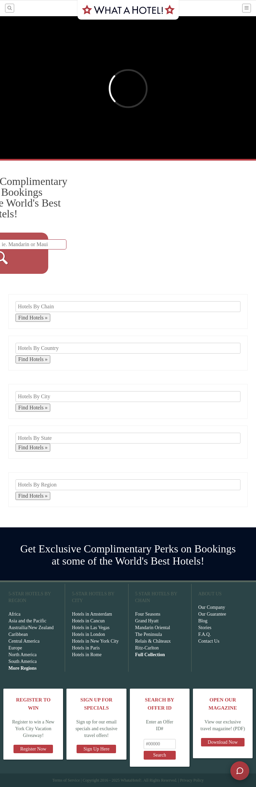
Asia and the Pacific (27, 620)
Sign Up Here (96, 749)
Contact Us (209, 641)
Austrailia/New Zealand (31, 627)
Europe (15, 647)
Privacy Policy (192, 780)
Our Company (211, 607)
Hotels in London (88, 634)
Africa (14, 614)
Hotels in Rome (87, 654)
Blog (202, 620)
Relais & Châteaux (153, 641)
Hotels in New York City (95, 641)
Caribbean (18, 634)
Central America (23, 641)
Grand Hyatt (147, 620)
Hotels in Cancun (88, 620)
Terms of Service (66, 780)
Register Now (33, 749)
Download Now (223, 742)
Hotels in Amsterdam (92, 614)
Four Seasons (148, 614)
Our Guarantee (212, 614)
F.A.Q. (204, 634)
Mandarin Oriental (152, 627)
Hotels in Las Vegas (90, 627)
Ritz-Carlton (147, 647)
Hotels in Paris (85, 647)
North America (22, 654)
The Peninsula (148, 634)
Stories (204, 627)
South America (22, 661)
